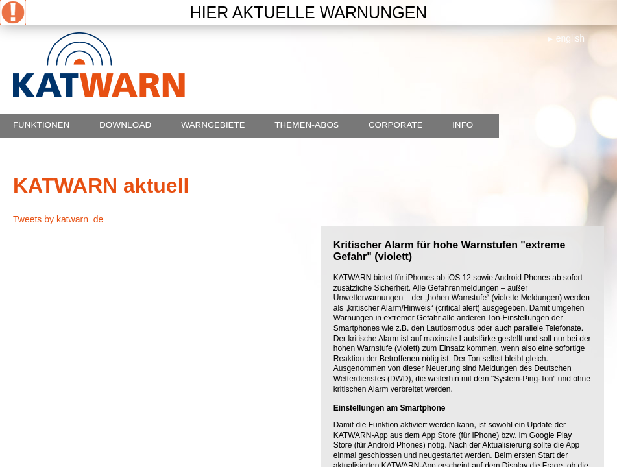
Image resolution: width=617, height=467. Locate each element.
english (570, 38)
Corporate (396, 125)
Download (125, 125)
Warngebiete (213, 125)
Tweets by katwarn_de (58, 219)
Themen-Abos (306, 125)
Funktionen (41, 125)
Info (462, 125)
